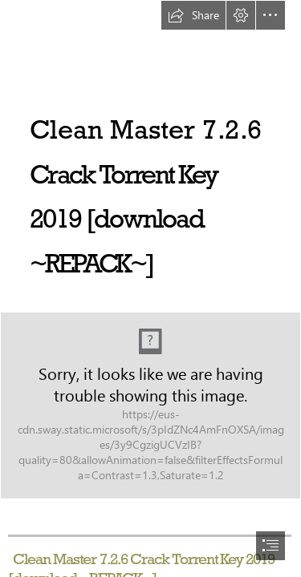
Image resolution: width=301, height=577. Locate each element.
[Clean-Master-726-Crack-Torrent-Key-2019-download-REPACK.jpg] (150, 405)
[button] (193, 15)
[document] (150, 288)
